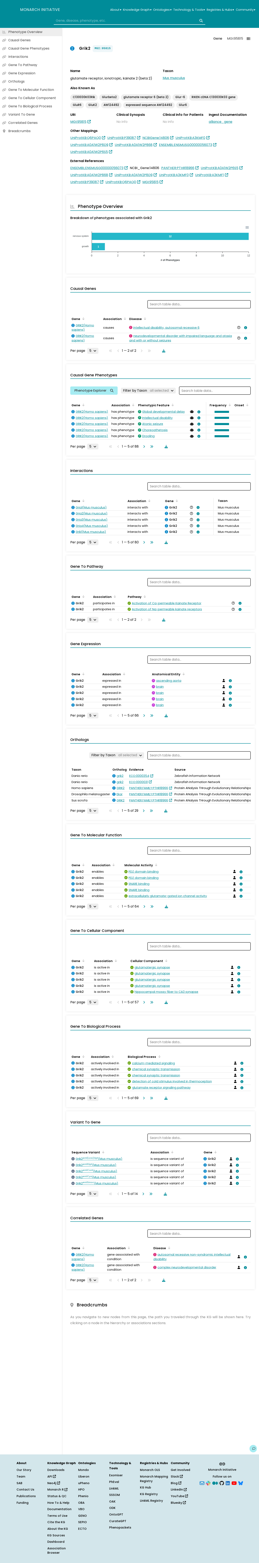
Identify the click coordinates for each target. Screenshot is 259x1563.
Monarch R (57, 1489)
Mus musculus (174, 78)
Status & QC (57, 1496)
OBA (81, 1503)
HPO (81, 1489)
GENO (82, 1516)
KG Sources (56, 1535)
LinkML (114, 1488)
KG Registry (149, 1494)
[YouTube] (234, 1482)
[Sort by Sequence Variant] (102, 1152)
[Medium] (215, 1482)
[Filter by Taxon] (148, 390)
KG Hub (145, 1487)
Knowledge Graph (137, 10)
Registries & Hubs (220, 10)
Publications (26, 1496)
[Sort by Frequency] (229, 405)
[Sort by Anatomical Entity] (182, 674)
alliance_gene (220, 121)
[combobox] (129, 21)
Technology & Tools (189, 10)
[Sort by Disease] (144, 318)
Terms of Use (57, 1516)
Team (21, 1476)
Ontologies (162, 10)
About (115, 10)
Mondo (83, 1470)
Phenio (83, 1496)
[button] (221, 412)
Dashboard (55, 1542)
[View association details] (245, 328)
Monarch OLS (150, 1470)
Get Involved (180, 1470)
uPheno (84, 1483)
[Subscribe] (202, 1482)
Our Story (24, 1470)
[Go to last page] (151, 446)
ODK (112, 1508)
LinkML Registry (151, 1501)
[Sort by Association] (124, 318)
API (51, 1476)
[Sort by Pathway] (144, 596)
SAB (19, 1483)
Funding (23, 1503)
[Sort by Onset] (246, 405)
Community (245, 10)
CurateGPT (117, 1521)
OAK (112, 1501)
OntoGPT (116, 1514)
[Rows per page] (92, 351)
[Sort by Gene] (82, 318)
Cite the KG (56, 1522)
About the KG (57, 1529)
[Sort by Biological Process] (158, 1056)
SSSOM (114, 1495)
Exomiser (116, 1475)
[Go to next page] (143, 446)
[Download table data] (163, 350)
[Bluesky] (240, 1482)
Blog (176, 1483)
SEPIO (82, 1522)
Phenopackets (120, 1527)
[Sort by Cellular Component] (165, 961)
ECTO (82, 1529)
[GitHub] (222, 1482)
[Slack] (208, 1482)
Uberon (83, 1476)
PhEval (114, 1482)
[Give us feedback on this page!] (253, 1448)
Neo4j (53, 1483)
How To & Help (58, 1503)
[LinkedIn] (228, 1482)
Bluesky (178, 1503)
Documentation (59, 1509)
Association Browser (56, 1550)
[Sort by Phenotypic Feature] (171, 405)
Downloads (55, 1470)
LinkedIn (179, 1489)
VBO (81, 1509)
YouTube (179, 1496)
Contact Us (25, 1489)
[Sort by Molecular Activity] (155, 865)
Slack (177, 1476)
